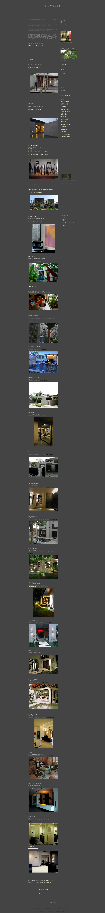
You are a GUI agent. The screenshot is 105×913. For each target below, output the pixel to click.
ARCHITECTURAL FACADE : (34, 219)
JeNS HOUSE (63, 113)
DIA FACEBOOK (64, 64)
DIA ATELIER (52, 6)
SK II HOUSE (63, 121)
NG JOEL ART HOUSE (65, 111)
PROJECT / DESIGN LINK (36, 45)
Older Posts (55, 887)
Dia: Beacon (63, 206)
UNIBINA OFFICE (64, 133)
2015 (63, 217)
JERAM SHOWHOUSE (65, 136)
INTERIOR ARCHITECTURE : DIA (35, 107)
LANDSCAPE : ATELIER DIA (34, 109)
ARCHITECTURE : (32, 586)
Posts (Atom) (37, 893)
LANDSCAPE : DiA (32, 65)
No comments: (47, 882)
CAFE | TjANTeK (64, 82)
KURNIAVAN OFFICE (65, 134)
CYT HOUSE (63, 116)
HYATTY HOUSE (64, 123)
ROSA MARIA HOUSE (65, 124)
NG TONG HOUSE (65, 109)
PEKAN (30, 148)
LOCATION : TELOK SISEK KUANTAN (36, 188)
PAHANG (30, 150)
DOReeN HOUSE (64, 104)
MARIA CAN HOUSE (65, 101)
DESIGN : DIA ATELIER (33, 848)
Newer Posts (31, 887)
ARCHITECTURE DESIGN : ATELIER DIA (37, 62)
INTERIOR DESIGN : (33, 151)
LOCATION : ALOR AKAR (33, 104)
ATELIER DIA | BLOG (65, 95)
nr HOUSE (30, 59)
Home (43, 887)
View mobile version (43, 889)
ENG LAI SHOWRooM (65, 118)
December (65, 220)
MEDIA (62, 69)
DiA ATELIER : (43, 151)
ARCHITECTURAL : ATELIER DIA (35, 106)
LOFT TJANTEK (64, 129)
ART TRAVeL (63, 90)
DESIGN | (63, 73)
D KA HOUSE (63, 106)
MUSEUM (35, 145)
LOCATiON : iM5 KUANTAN (34, 67)
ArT (61, 78)
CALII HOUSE (63, 114)
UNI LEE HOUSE (64, 128)
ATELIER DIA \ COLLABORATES (35, 192)
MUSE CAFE (63, 131)
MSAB (30, 145)
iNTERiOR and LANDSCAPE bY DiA (36, 191)
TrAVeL (62, 89)
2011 (63, 219)
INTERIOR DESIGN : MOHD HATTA (36, 64)
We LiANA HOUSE (64, 103)
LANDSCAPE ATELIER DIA (34, 222)
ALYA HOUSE (32, 286)
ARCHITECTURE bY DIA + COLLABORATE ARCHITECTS (40, 189)
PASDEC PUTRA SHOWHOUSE (67, 138)
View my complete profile (67, 26)
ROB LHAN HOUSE (65, 108)
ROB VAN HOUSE (64, 119)
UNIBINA (31, 846)
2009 (63, 225)
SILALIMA (30, 103)
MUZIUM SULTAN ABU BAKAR (35, 147)
